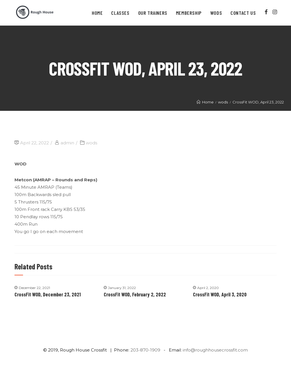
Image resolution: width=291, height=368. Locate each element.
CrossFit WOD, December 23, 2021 (47, 294)
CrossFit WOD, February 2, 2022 (135, 294)
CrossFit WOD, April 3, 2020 (220, 294)
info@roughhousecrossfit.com (215, 350)
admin (67, 142)
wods (91, 142)
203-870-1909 (145, 350)
